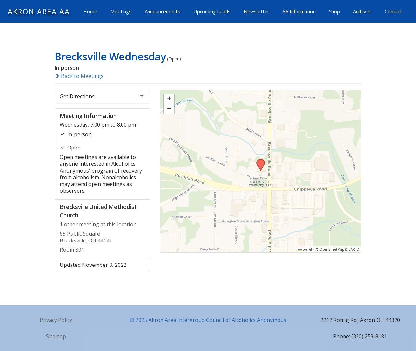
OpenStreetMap (331, 249)
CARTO (353, 249)
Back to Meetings (79, 76)
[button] (258, 161)
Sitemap (56, 336)
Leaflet (305, 249)
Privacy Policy (56, 320)
